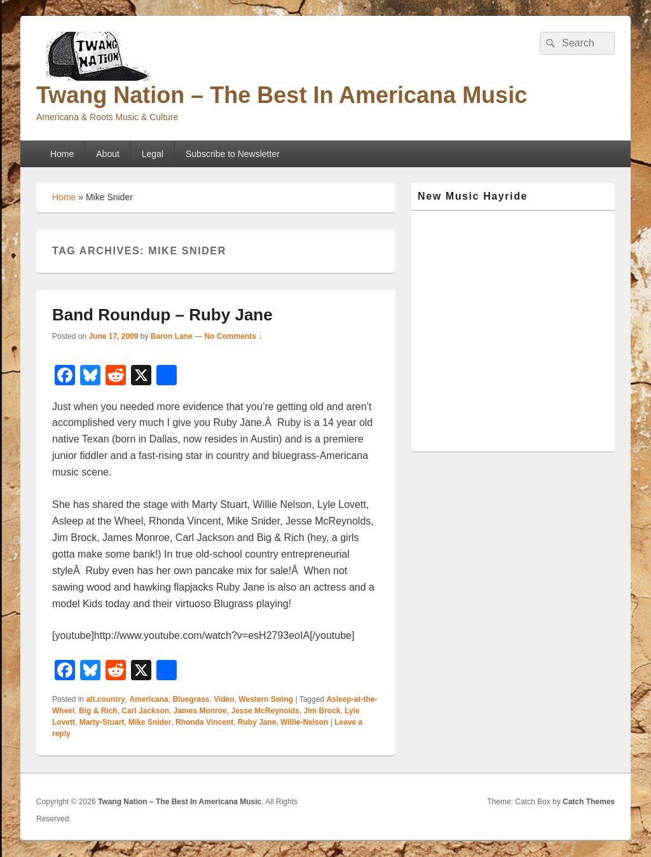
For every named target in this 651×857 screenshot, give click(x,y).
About (108, 154)
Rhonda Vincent (204, 722)
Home (62, 154)
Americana (148, 699)
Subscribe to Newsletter (233, 154)
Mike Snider (149, 722)
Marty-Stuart (102, 722)
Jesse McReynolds (265, 710)
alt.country (105, 699)
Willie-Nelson (304, 722)
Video (224, 699)
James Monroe (200, 710)
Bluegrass (190, 699)
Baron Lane (172, 336)
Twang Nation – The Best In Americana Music (281, 95)
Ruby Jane (257, 722)
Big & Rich (98, 710)
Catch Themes (589, 801)
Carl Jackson (145, 710)
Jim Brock (322, 710)
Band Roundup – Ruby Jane (162, 314)
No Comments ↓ (234, 336)
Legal (152, 154)
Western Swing (265, 699)
